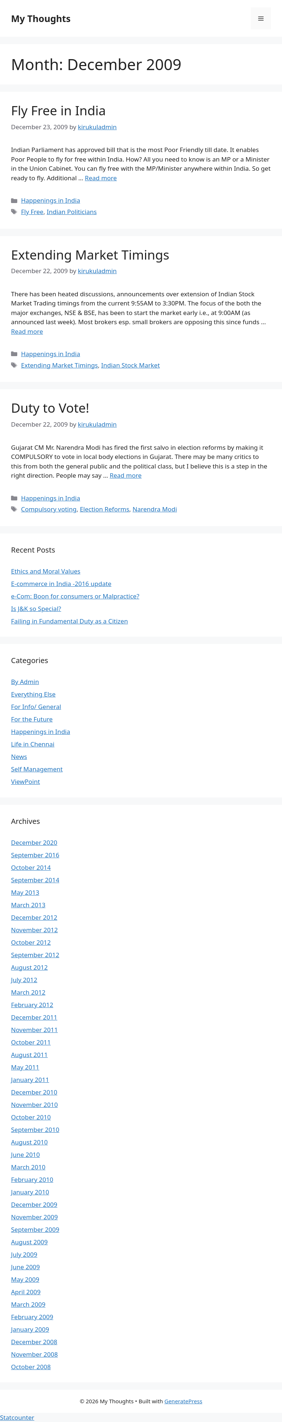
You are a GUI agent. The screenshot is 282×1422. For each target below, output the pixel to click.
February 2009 (32, 1317)
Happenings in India (50, 200)
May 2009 (25, 1279)
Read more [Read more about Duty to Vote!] (126, 475)
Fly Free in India (58, 110)
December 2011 (34, 1017)
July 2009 (24, 1254)
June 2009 (25, 1267)
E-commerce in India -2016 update (61, 583)
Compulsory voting (48, 509)
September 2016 (35, 855)
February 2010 (32, 1179)
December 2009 (34, 1204)
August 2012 (29, 967)
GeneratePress (183, 1401)
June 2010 (25, 1154)
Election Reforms (104, 509)
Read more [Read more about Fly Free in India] (101, 178)
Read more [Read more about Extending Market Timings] (27, 331)
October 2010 (31, 1117)
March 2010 (28, 1167)
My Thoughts (40, 18)
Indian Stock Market (130, 365)
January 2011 (30, 1079)
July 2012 (24, 980)
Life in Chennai (32, 744)
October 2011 (31, 1042)
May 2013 (25, 892)
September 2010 (35, 1129)
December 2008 (34, 1342)
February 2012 (32, 1005)
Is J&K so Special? (36, 608)
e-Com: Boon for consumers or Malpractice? (75, 596)
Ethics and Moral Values (45, 571)
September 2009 (35, 1229)
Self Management (37, 769)
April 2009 (25, 1292)
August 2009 (29, 1242)
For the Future (32, 719)
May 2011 (25, 1067)
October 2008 (31, 1367)
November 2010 (34, 1104)
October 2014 (31, 867)
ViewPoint (25, 781)
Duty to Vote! (50, 407)
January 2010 (30, 1192)
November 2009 (34, 1217)
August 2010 (29, 1142)
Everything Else (33, 694)
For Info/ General (36, 706)
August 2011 (29, 1054)
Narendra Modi (155, 509)
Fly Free (32, 211)
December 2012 (34, 917)
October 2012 (31, 942)
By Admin (25, 681)
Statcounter (17, 1417)
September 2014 (35, 880)
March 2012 (28, 992)
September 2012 (35, 955)
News (19, 756)
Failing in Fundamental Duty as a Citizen (69, 621)
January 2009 (30, 1329)
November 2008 (34, 1354)
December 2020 (34, 842)
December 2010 (34, 1092)
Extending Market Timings (90, 254)
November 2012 (34, 930)
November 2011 (34, 1029)
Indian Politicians (72, 211)
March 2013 (28, 905)
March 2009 (28, 1304)
